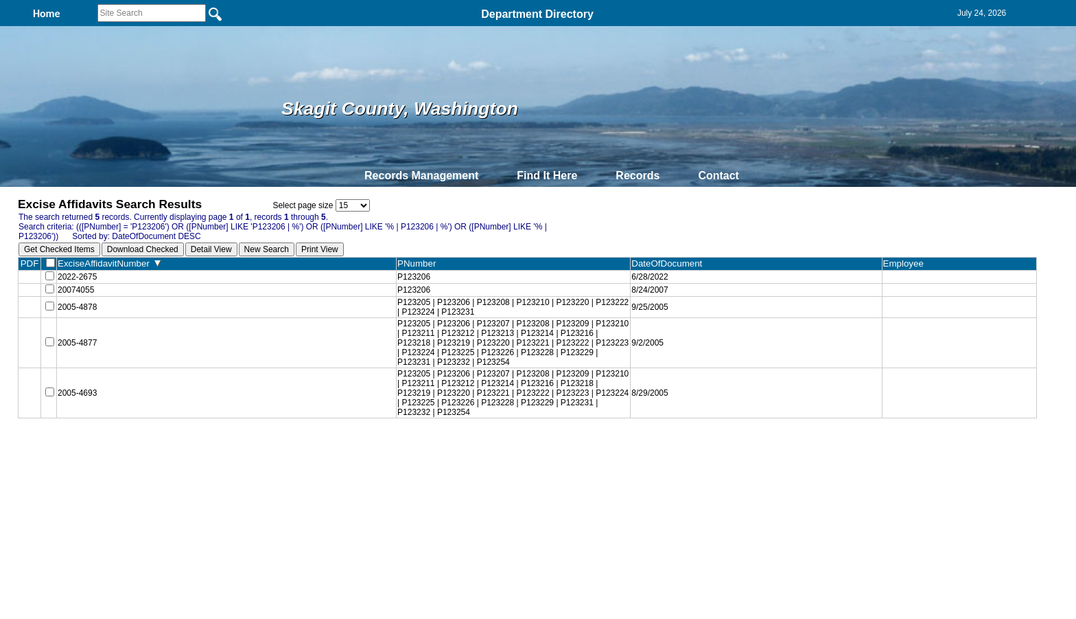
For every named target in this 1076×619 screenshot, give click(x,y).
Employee (905, 263)
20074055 (76, 292)
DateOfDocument (667, 263)
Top (310, 452)
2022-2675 (77, 277)
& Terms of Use (583, 452)
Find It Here (547, 175)
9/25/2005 (647, 311)
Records (637, 175)
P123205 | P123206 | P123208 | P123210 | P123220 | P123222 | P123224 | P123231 (511, 311)
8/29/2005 (647, 397)
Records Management (421, 175)
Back (351, 452)
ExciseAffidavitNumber (109, 263)
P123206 (411, 277)
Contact (718, 175)
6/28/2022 (647, 277)
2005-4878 (77, 311)
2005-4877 (77, 347)
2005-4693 (77, 397)
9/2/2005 (645, 347)
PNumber (417, 263)
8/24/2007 (647, 292)
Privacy (532, 452)
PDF (30, 263)
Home (404, 452)
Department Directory (537, 14)
